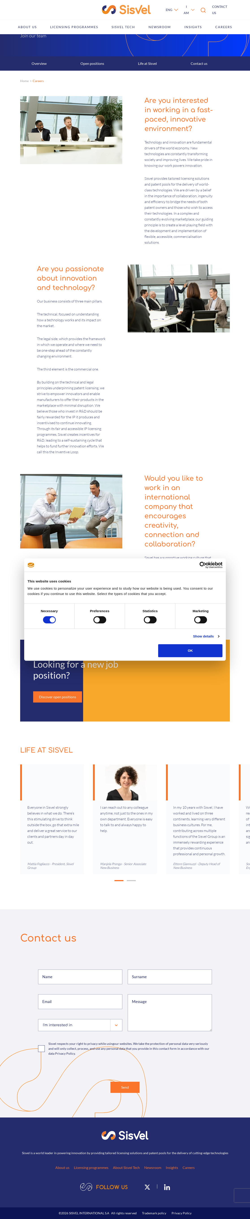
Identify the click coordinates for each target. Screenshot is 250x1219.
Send (125, 1087)
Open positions (92, 63)
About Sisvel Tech (126, 1167)
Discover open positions (57, 697)
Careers (223, 27)
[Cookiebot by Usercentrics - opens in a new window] (202, 565)
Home (24, 81)
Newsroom (160, 27)
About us (27, 27)
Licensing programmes (74, 27)
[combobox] (43, 1025)
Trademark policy (154, 1213)
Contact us (219, 10)
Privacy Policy (182, 1213)
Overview (39, 63)
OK (190, 650)
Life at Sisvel (147, 63)
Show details (203, 636)
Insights (193, 27)
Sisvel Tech (123, 27)
